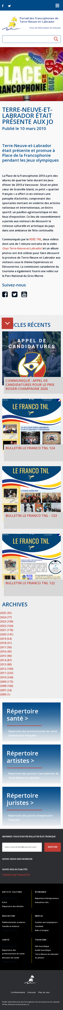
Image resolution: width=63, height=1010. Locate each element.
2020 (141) (6, 634)
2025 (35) (6, 613)
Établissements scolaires (13, 922)
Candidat (39, 926)
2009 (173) (6, 682)
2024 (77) (6, 617)
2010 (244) (6, 677)
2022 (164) (6, 626)
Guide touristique (43, 950)
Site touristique (42, 946)
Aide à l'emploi (42, 930)
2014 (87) (6, 660)
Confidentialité (18, 992)
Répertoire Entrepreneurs (47, 898)
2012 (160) (6, 669)
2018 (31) (6, 643)
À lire (4, 902)
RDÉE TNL (35, 239)
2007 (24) (6, 690)
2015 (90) (6, 656)
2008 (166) (6, 686)
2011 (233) (6, 673)
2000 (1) (5, 694)
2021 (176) (6, 630)
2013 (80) (6, 664)
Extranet (32, 992)
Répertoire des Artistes (13, 906)
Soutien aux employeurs (46, 922)
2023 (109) (6, 621)
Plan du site (44, 992)
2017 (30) (6, 647)
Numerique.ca (23, 1004)
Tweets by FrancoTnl (16, 875)
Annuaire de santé (10, 957)
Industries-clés (42, 902)
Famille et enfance (10, 926)
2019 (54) (6, 639)
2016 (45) (6, 651)
